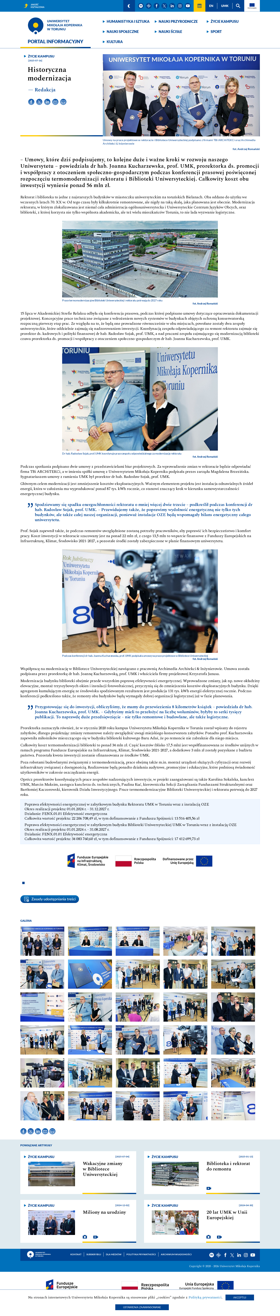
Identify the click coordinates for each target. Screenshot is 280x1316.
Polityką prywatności (205, 1297)
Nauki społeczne (123, 31)
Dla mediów (114, 1254)
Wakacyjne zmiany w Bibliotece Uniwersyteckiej (102, 1169)
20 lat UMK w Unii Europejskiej (227, 1215)
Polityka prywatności (141, 1254)
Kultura (115, 42)
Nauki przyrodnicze (178, 21)
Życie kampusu (225, 21)
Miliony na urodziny (104, 1212)
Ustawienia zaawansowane (142, 1307)
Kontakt (75, 1254)
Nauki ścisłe (170, 31)
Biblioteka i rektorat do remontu (228, 1166)
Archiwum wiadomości (176, 1254)
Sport (216, 31)
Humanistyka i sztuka (128, 21)
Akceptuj (239, 1297)
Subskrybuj (93, 1254)
